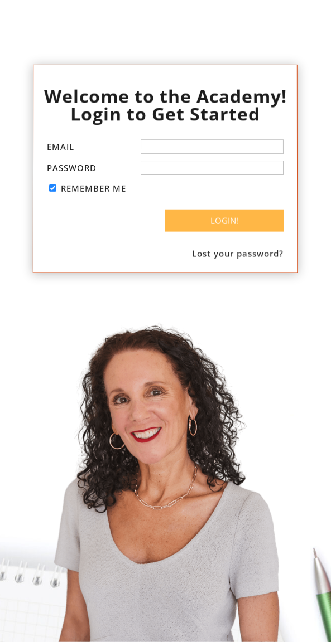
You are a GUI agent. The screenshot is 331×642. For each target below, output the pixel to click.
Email (60, 147)
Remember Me (93, 188)
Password (72, 167)
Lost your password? (239, 252)
